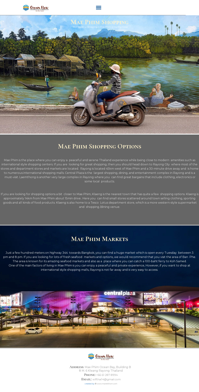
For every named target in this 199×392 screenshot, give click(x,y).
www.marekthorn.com (107, 384)
